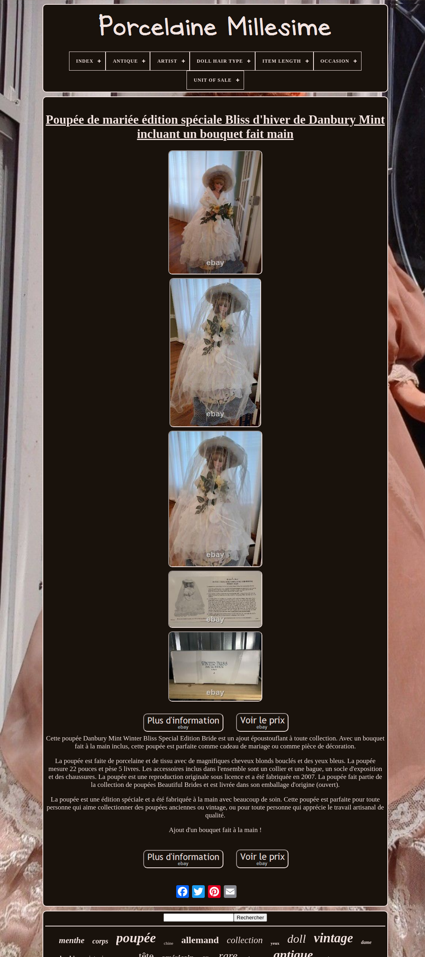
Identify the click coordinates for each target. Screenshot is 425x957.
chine (168, 943)
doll (296, 938)
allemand (200, 940)
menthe (72, 940)
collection (245, 940)
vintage (333, 938)
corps (100, 941)
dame (366, 942)
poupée (136, 937)
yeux (275, 943)
